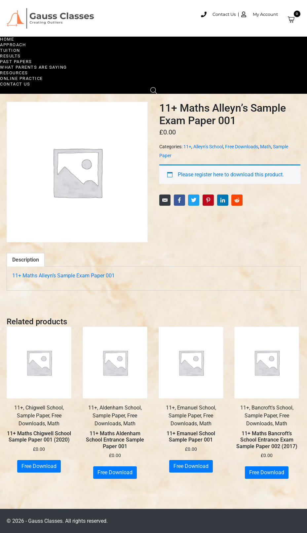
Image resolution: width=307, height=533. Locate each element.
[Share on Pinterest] (208, 200)
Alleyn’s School (208, 146)
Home (7, 39)
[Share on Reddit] (237, 200)
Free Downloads (241, 146)
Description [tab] (25, 260)
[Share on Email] (165, 200)
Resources (14, 72)
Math (265, 146)
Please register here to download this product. (231, 174)
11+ (187, 146)
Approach (13, 44)
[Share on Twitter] (193, 200)
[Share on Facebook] (179, 200)
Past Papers (16, 61)
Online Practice (21, 78)
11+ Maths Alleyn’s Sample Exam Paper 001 (63, 275)
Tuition (10, 50)
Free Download (39, 466)
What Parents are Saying (33, 67)
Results (10, 55)
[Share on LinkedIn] (222, 200)
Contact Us (15, 84)
